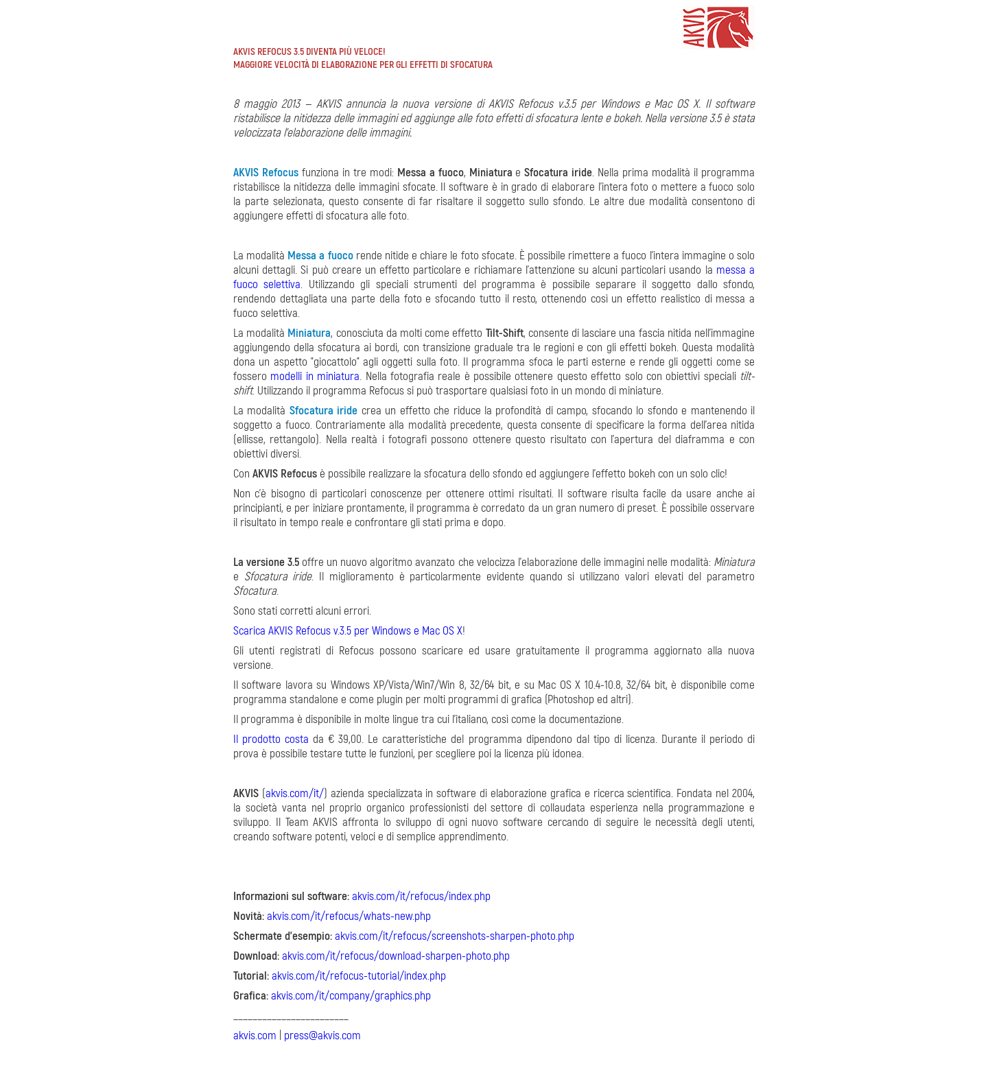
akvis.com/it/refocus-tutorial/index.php (359, 976)
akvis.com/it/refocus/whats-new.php (349, 916)
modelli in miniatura (315, 376)
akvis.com (255, 1035)
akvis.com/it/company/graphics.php (351, 996)
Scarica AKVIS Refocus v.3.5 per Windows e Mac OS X (347, 631)
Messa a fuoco (320, 255)
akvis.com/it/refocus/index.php (421, 896)
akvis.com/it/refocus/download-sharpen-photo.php (396, 956)
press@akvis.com (322, 1035)
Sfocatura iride (323, 410)
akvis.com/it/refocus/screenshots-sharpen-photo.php (454, 936)
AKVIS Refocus (265, 172)
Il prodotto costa (271, 739)
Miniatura (309, 333)
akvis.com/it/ (295, 793)
